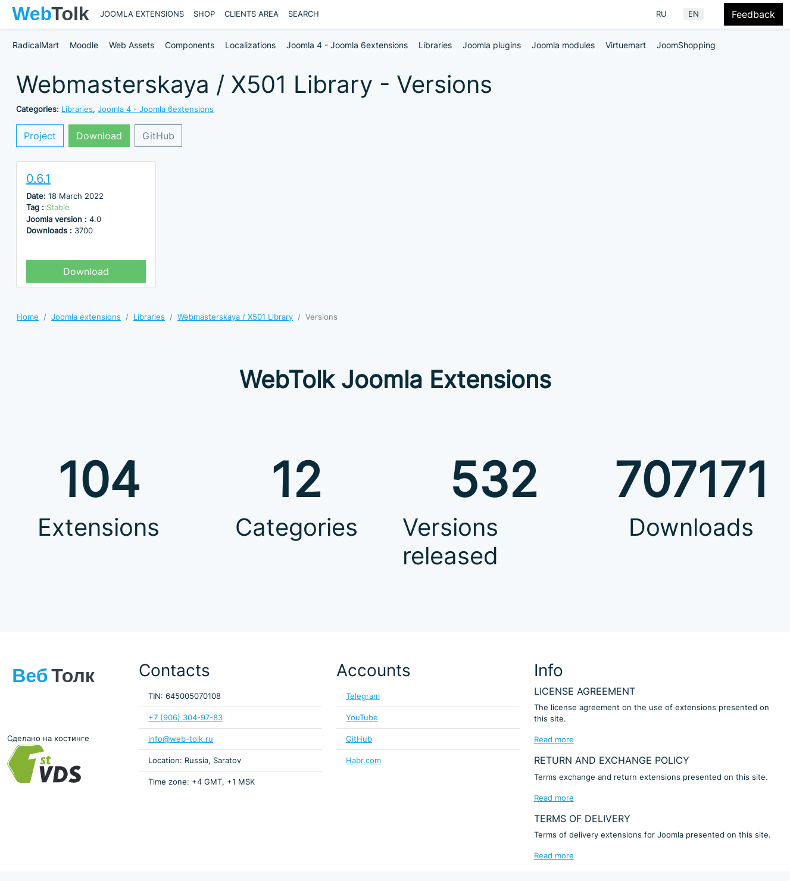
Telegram (363, 696)
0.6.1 (38, 178)
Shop (204, 14)
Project (40, 136)
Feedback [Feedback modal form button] (753, 14)
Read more (554, 739)
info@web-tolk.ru (180, 739)
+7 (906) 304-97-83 (185, 717)
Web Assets (131, 45)
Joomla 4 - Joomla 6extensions (347, 45)
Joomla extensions (142, 14)
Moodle (84, 45)
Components (189, 45)
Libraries (435, 45)
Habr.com (363, 760)
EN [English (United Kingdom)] (693, 14)
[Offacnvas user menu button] (716, 14)
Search (303, 14)
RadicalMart (36, 45)
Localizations (250, 45)
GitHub (158, 136)
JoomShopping (686, 45)
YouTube (362, 717)
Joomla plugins (492, 45)
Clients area (251, 14)
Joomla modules (563, 45)
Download (99, 136)
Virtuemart (625, 45)
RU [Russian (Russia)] (661, 14)
